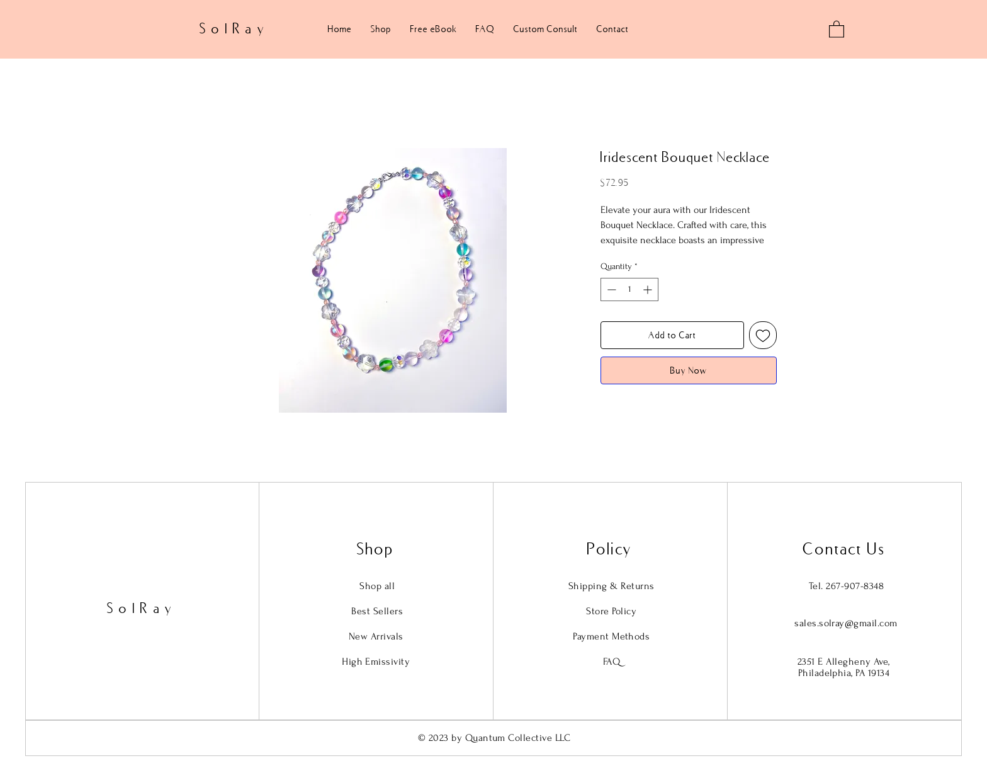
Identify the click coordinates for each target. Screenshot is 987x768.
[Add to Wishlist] (763, 335)
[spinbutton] (629, 289)
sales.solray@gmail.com (846, 623)
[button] (836, 29)
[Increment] (649, 289)
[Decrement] (610, 289)
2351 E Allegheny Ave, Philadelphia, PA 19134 (844, 667)
